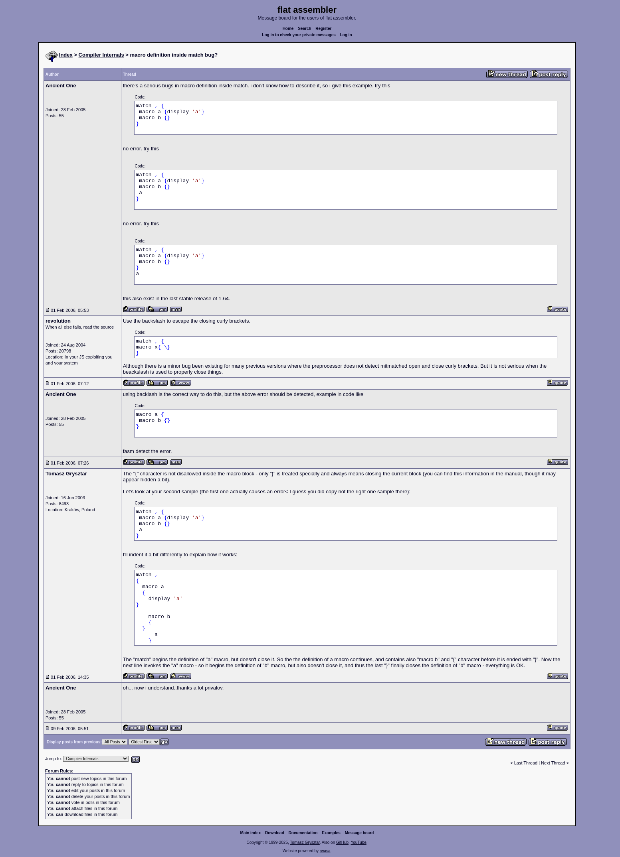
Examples (331, 833)
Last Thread (526, 762)
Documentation (303, 833)
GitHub (342, 842)
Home (288, 28)
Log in (346, 35)
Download (274, 833)
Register (323, 28)
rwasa (325, 851)
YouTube (358, 842)
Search (304, 28)
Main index (250, 833)
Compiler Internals (101, 55)
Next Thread (553, 762)
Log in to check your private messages (299, 35)
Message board (359, 833)
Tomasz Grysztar (304, 842)
